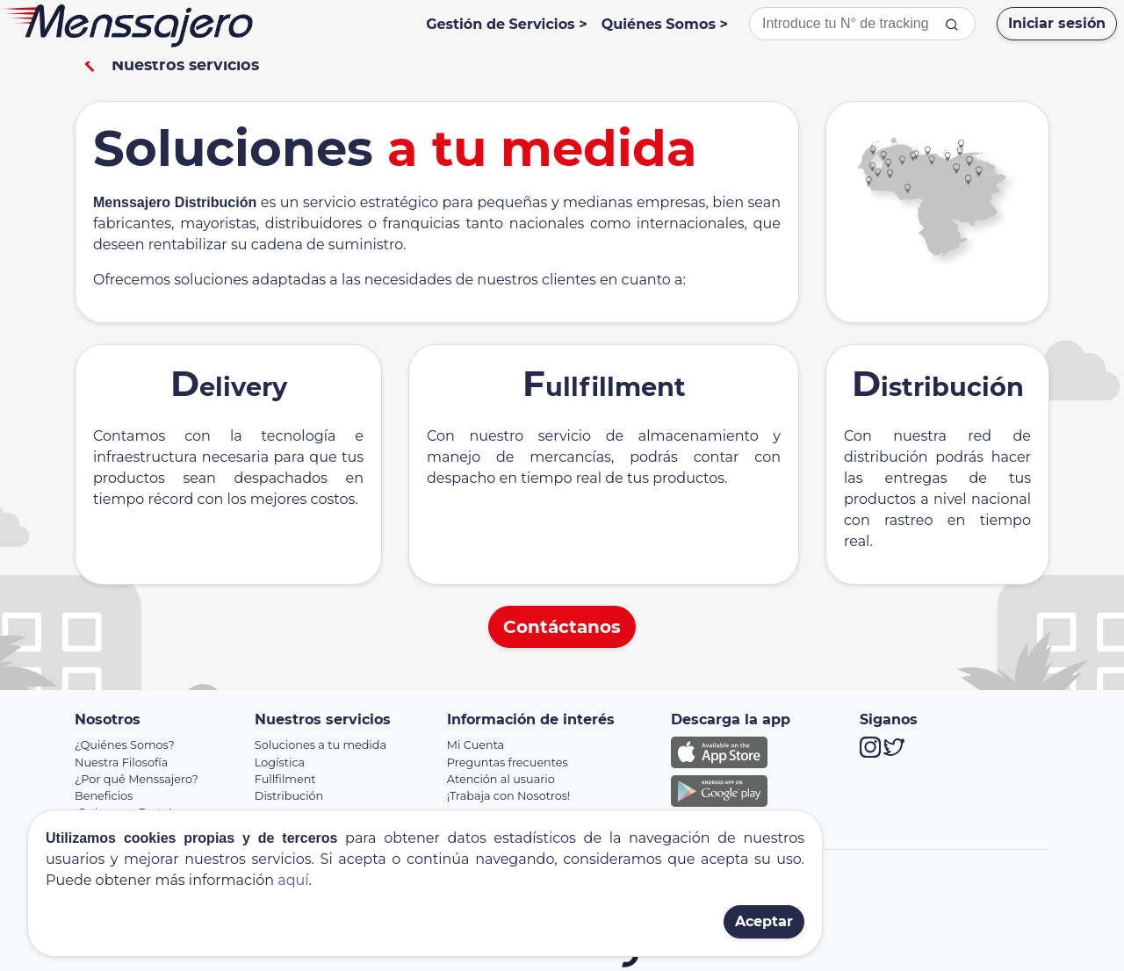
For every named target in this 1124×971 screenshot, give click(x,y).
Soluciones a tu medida (320, 745)
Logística (280, 762)
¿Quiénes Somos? (125, 745)
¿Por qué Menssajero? (136, 779)
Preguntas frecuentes (507, 762)
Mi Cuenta (475, 745)
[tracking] (952, 23)
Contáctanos (562, 626)
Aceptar (764, 921)
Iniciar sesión (1057, 23)
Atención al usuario (501, 779)
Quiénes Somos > (665, 24)
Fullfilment (285, 779)
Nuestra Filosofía (121, 762)
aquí (292, 880)
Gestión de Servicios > (506, 24)
